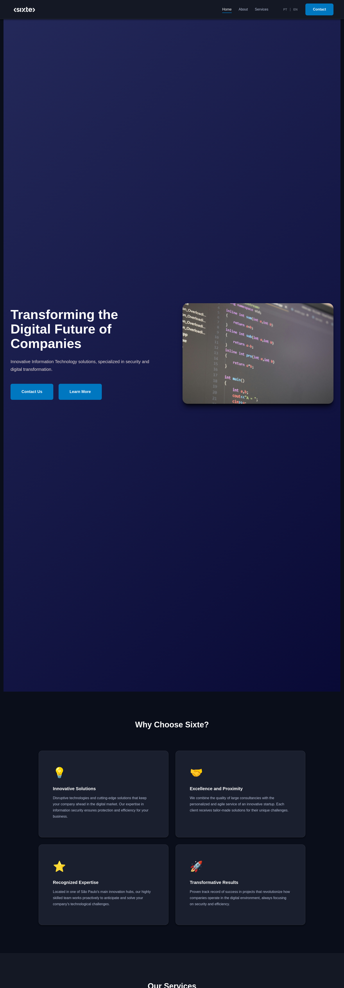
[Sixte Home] (24, 9)
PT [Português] (285, 9)
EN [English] (295, 9)
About (243, 9)
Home (227, 9)
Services (261, 9)
